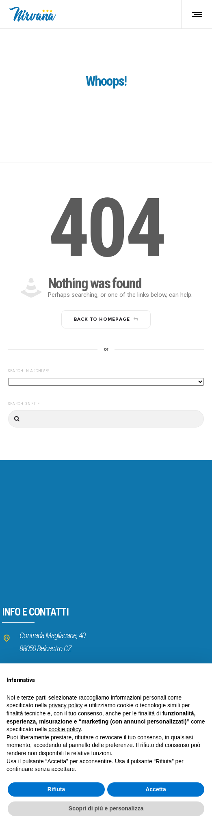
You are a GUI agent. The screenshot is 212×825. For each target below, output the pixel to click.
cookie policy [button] (65, 729)
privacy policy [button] (66, 705)
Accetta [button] (155, 789)
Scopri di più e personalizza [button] (106, 808)
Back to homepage (106, 319)
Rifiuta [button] (56, 789)
